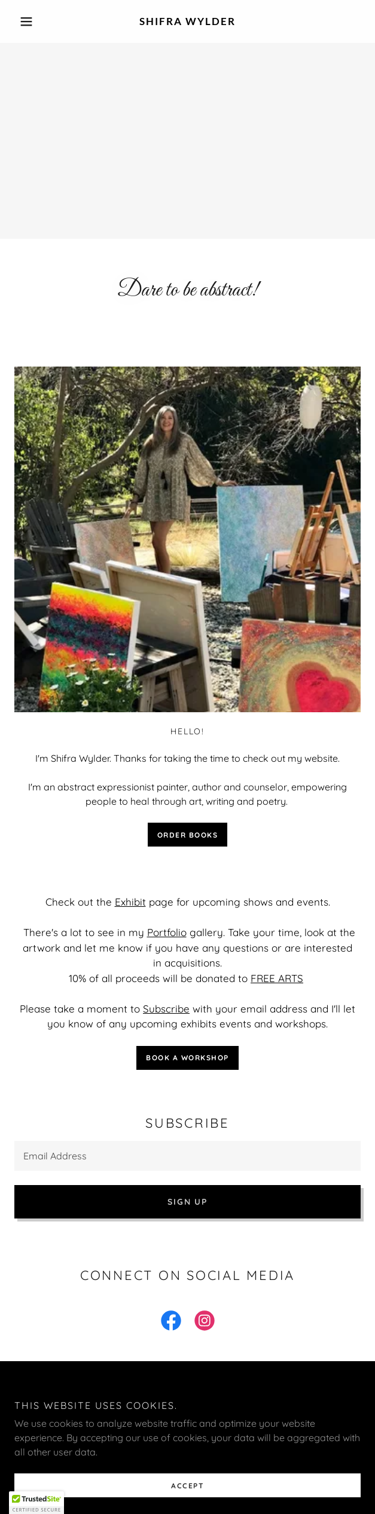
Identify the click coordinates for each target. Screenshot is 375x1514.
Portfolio (167, 932)
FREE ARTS (277, 978)
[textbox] (187, 1156)
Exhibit (130, 902)
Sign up (187, 1201)
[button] (40, 21)
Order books (187, 834)
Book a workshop (187, 1057)
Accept (187, 1485)
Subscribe (166, 1008)
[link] (187, 21)
